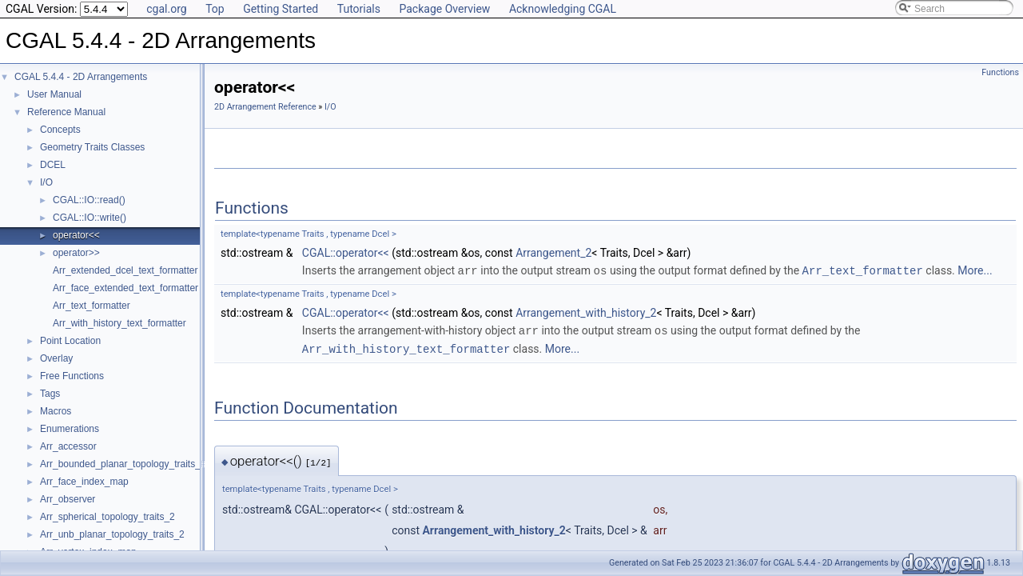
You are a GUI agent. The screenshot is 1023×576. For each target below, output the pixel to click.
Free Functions (72, 376)
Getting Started (280, 8)
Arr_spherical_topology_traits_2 (107, 516)
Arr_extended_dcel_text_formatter (125, 270)
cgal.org (166, 8)
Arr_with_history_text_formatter (119, 323)
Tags (50, 393)
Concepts (60, 129)
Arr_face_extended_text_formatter (125, 288)
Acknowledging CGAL (562, 8)
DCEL (53, 164)
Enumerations (69, 428)
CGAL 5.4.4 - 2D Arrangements (80, 76)
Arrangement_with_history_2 (585, 312)
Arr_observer (67, 499)
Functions (1000, 72)
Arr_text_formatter (91, 305)
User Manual (54, 94)
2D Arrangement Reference (265, 107)
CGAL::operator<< (345, 252)
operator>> (76, 252)
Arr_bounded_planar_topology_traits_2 (123, 464)
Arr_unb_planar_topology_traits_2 (112, 534)
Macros (55, 411)
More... (974, 270)
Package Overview (444, 8)
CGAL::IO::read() (89, 200)
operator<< (76, 235)
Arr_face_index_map (84, 481)
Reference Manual (66, 112)
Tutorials (358, 8)
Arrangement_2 (553, 252)
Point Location (70, 340)
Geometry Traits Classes (92, 147)
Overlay (56, 358)
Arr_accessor (68, 446)
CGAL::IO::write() (89, 217)
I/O (46, 182)
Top (215, 8)
